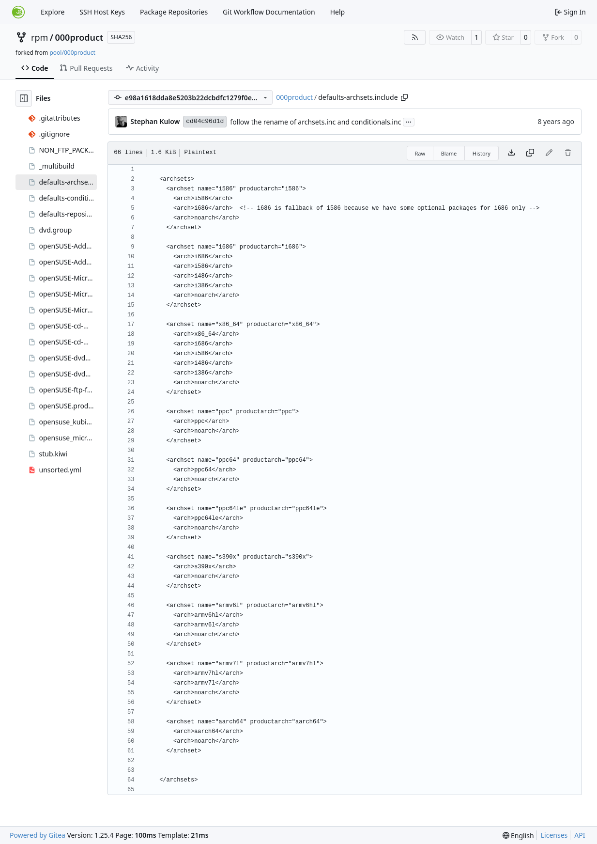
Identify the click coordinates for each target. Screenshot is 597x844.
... (409, 121)
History (481, 153)
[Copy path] (404, 97)
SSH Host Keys (102, 11)
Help (337, 11)
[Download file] (511, 153)
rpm (39, 37)
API (579, 835)
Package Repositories (174, 11)
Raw (420, 153)
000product (79, 37)
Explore (52, 11)
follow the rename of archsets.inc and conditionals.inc (315, 121)
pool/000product (72, 52)
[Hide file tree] (23, 98)
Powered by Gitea (37, 835)
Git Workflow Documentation (269, 11)
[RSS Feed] (415, 37)
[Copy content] (530, 153)
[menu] (518, 835)
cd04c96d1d (205, 121)
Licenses (554, 835)
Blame (449, 153)
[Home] (18, 12)
